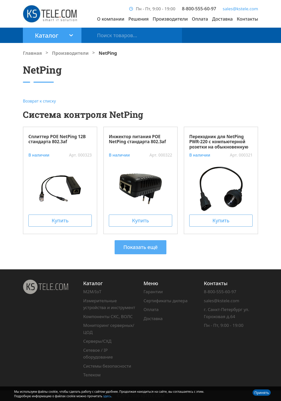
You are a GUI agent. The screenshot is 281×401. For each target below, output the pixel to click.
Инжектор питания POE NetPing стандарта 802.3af (137, 139)
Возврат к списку (39, 101)
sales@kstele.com (240, 9)
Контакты (247, 19)
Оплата (200, 19)
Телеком (92, 375)
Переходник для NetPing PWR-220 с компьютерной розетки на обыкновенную (218, 142)
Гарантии (153, 291)
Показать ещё (140, 247)
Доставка (222, 19)
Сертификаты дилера (166, 301)
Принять (261, 392)
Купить (60, 220)
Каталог (93, 283)
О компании (110, 19)
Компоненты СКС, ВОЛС (108, 316)
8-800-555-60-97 (199, 9)
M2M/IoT (92, 291)
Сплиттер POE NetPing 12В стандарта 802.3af (57, 139)
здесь (107, 396)
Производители (170, 19)
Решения (138, 19)
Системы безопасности (107, 366)
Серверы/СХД (97, 341)
